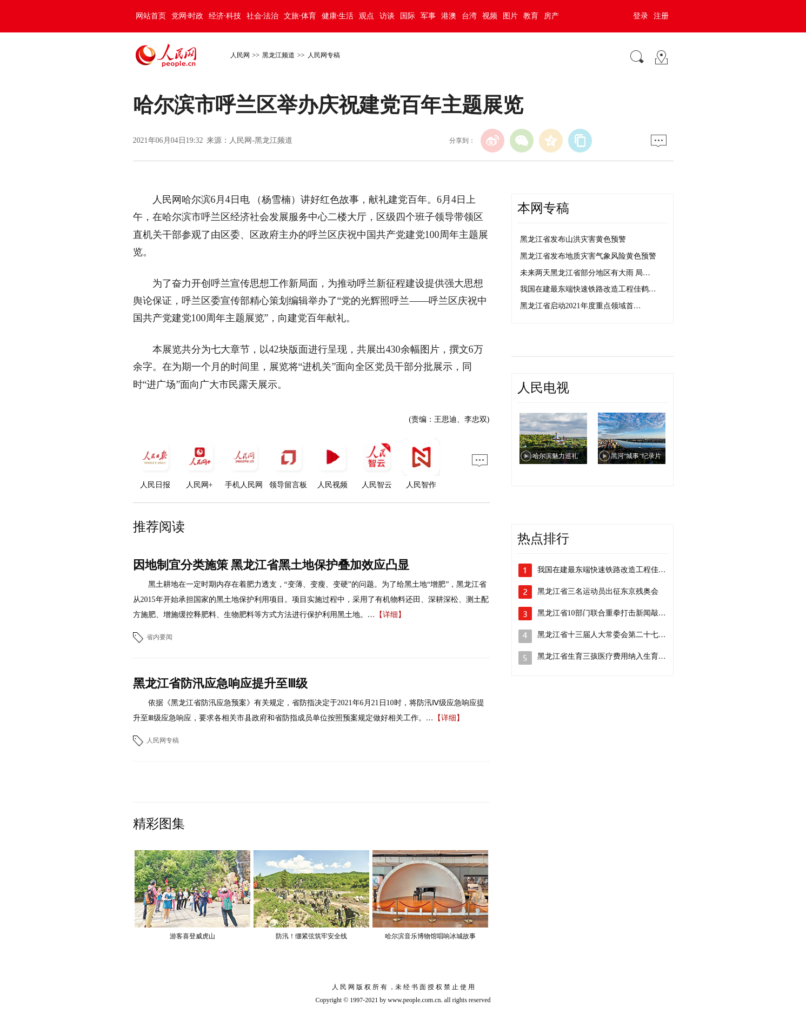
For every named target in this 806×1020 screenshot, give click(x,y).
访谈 (387, 16)
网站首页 (151, 16)
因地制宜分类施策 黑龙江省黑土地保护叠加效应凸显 (271, 565)
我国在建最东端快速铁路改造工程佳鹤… (588, 289)
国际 (407, 16)
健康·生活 (338, 16)
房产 (551, 16)
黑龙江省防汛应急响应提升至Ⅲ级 (220, 683)
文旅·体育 (300, 16)
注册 (661, 16)
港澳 (448, 16)
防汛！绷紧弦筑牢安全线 (311, 936)
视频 (489, 16)
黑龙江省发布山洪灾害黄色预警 (573, 239)
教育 (530, 16)
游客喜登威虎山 (192, 936)
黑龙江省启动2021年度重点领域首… (580, 306)
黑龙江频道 (278, 55)
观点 (366, 16)
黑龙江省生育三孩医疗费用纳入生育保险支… (613, 656)
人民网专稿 (324, 55)
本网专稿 (543, 208)
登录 (640, 16)
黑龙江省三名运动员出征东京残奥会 (597, 591)
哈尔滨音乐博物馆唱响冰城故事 (430, 936)
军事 (428, 16)
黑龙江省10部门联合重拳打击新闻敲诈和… (609, 613)
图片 (510, 16)
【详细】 (390, 615)
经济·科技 (225, 16)
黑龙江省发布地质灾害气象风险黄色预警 (588, 256)
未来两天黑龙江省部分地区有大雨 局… (585, 273)
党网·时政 (187, 16)
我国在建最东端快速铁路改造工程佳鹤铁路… (613, 570)
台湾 (469, 16)
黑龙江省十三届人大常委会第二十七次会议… (613, 635)
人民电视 (543, 388)
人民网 (240, 55)
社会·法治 (263, 16)
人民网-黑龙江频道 (260, 140)
